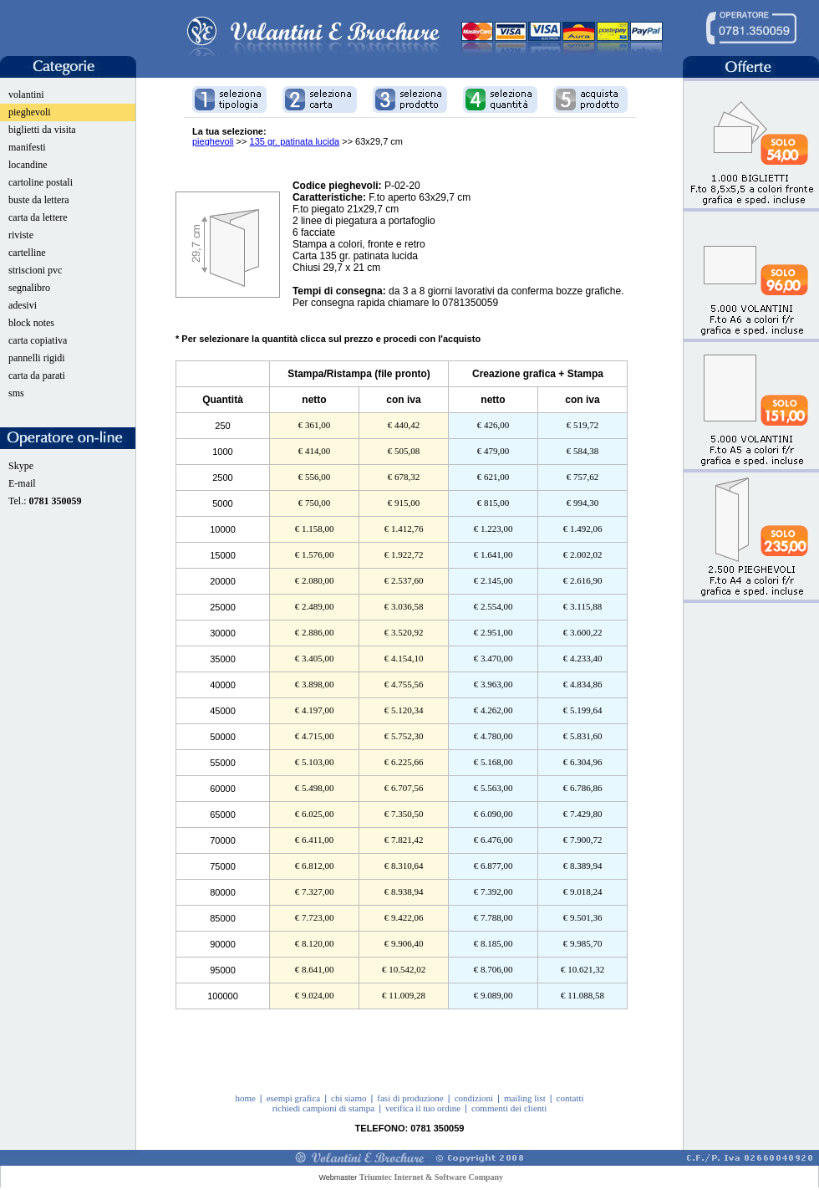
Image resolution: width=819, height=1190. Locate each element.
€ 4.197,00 (314, 710)
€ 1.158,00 (314, 528)
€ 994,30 (583, 503)
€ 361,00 (314, 425)
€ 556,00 (314, 477)
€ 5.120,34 (404, 710)
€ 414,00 (314, 451)
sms (16, 393)
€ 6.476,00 (493, 840)
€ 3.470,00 (493, 658)
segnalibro (29, 288)
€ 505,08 (404, 451)
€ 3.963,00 (493, 684)
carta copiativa (37, 340)
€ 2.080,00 (314, 580)
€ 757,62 (583, 477)
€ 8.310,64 (404, 866)
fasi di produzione (410, 1098)
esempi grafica (293, 1098)
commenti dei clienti (509, 1108)
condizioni (474, 1098)
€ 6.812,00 (314, 866)
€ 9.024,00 (314, 995)
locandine (28, 165)
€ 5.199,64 (583, 710)
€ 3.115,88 (582, 606)
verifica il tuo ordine (422, 1108)
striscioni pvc (35, 270)
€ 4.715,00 (314, 736)
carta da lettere (38, 217)
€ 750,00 (314, 503)
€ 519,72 (583, 425)
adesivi (22, 305)
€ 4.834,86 (583, 684)
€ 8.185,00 (493, 943)
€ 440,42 (404, 425)
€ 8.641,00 (314, 969)
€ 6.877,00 (493, 866)
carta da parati (36, 375)
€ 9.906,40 (404, 943)
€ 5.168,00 (493, 762)
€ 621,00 (493, 477)
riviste (20, 235)
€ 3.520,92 (404, 632)
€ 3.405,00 (314, 658)
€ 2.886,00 (314, 632)
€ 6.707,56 (404, 788)
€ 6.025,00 (314, 814)
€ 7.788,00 (493, 917)
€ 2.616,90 (583, 580)
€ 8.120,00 (314, 943)
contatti (570, 1098)
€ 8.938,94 (404, 891)
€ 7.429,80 (583, 814)
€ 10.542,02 (403, 969)
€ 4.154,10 (404, 658)
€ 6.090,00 (493, 814)
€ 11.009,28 (403, 995)
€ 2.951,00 (493, 632)
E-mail (22, 483)
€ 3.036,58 (404, 606)
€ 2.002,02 (583, 554)
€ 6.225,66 (404, 762)
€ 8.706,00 (493, 969)
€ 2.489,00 (314, 606)
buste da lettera (38, 200)
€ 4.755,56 (404, 684)
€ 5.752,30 (404, 736)
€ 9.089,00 (493, 995)
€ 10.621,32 (582, 969)
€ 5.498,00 (314, 788)
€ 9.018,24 (583, 891)
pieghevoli (29, 112)
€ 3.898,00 (314, 684)
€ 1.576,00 (314, 554)
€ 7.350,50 (404, 814)
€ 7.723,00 (314, 917)
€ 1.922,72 (404, 554)
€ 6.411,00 (314, 840)
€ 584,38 (583, 451)
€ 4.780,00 (493, 736)
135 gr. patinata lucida (295, 141)
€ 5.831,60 (583, 736)
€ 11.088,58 (582, 995)
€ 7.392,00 (493, 891)
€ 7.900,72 (583, 840)
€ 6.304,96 (583, 762)
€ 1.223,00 (493, 528)
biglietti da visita (42, 129)
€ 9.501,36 (583, 917)
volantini (26, 94)
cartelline (27, 252)
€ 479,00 (493, 451)
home (245, 1098)
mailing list (525, 1098)
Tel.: (45, 501)
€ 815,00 (493, 503)
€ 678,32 (404, 477)
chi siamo (348, 1098)
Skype (20, 466)
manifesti (27, 147)
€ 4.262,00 (493, 710)
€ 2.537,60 (404, 580)
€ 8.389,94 (583, 866)
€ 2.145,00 (493, 580)
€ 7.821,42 (404, 840)
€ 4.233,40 (583, 658)
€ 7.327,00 (314, 891)
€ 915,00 (404, 503)
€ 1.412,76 (404, 528)
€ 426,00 (493, 425)
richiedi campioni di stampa (323, 1108)
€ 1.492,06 (583, 528)
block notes (31, 323)
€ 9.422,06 (404, 917)
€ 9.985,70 (583, 943)
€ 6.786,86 (583, 788)
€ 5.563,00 (493, 788)
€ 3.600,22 (583, 632)
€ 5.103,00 (314, 762)
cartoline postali (40, 182)
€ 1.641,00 (493, 554)
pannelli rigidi (36, 358)
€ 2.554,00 (493, 606)
